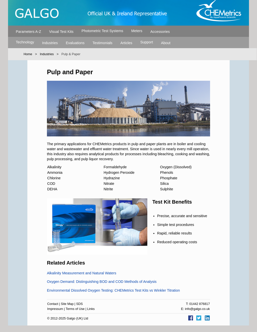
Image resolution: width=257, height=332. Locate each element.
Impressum (55, 309)
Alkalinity (54, 167)
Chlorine (54, 178)
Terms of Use (75, 309)
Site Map (67, 304)
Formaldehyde (115, 167)
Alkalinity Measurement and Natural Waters (81, 273)
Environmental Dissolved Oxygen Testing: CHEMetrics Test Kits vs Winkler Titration (113, 290)
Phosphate (168, 178)
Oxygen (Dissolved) (176, 167)
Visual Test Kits (61, 32)
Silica (164, 184)
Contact (52, 304)
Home (28, 54)
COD (51, 184)
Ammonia (54, 173)
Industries (50, 43)
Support (146, 42)
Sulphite (166, 189)
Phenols (166, 173)
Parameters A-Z (28, 32)
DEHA (52, 189)
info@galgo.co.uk (197, 309)
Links (91, 309)
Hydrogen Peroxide (119, 173)
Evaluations (75, 43)
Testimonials (102, 43)
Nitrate (109, 184)
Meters (136, 31)
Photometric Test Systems (102, 31)
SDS (79, 304)
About (165, 43)
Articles (126, 43)
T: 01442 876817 (198, 304)
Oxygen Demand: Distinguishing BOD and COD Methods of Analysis (102, 282)
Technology (25, 42)
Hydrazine (112, 178)
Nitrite (108, 189)
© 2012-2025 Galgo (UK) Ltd (67, 318)
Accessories (160, 32)
